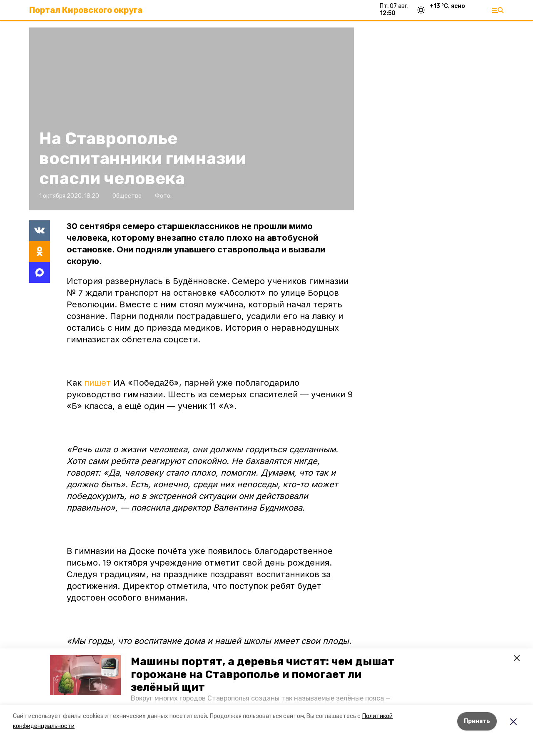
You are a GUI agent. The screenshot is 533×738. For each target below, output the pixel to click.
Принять (477, 721)
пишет (98, 383)
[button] (85, 675)
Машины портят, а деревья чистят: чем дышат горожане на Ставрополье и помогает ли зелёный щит (262, 674)
